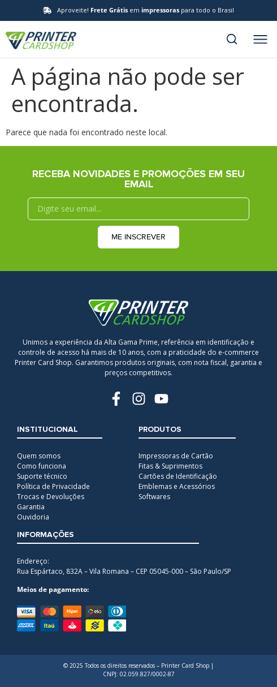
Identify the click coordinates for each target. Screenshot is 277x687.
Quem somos (38, 456)
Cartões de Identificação (177, 476)
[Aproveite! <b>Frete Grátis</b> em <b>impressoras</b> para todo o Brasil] (47, 10)
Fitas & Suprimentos (170, 466)
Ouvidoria (33, 517)
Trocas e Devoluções (50, 496)
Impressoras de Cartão (175, 456)
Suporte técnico (42, 476)
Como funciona (41, 466)
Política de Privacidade (53, 486)
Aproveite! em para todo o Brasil (145, 10)
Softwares (154, 496)
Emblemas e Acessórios (176, 486)
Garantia (31, 507)
